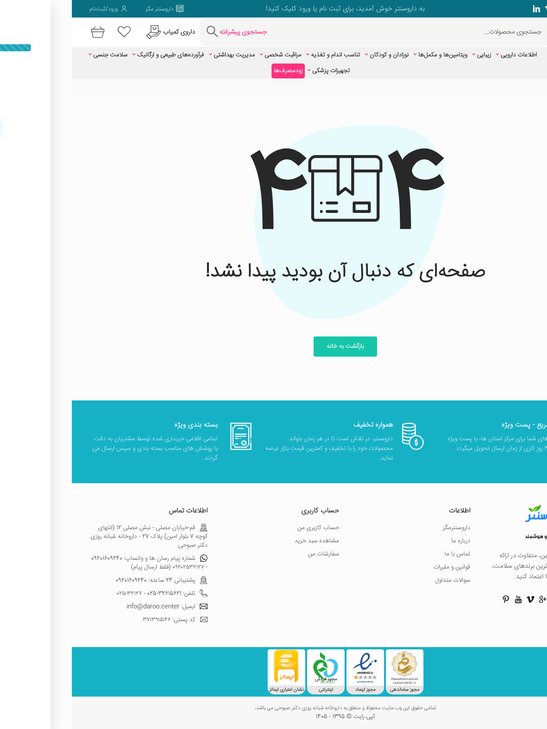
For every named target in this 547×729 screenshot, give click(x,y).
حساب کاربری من (246, 528)
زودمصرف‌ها (216, 71)
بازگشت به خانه (273, 346)
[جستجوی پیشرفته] (163, 32)
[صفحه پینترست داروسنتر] (434, 599)
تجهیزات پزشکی (259, 71)
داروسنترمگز (385, 528)
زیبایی (412, 55)
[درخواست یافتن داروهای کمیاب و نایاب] (97, 32)
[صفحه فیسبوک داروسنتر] (526, 9)
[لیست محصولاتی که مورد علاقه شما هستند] (52, 32)
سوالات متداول (381, 580)
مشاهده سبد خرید (244, 541)
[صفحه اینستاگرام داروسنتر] (495, 599)
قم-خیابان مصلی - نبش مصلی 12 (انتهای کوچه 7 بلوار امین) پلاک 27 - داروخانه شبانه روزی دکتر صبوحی (77, 537)
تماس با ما (386, 554)
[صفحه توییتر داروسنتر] (514, 9)
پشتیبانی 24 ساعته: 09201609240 (90, 580)
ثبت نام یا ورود (247, 9)
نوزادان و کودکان (317, 55)
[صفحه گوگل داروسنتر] (501, 9)
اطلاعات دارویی (447, 55)
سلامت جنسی (38, 55)
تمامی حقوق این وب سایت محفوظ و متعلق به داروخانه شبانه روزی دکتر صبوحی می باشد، (273, 708)
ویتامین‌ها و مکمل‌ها (370, 55)
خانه (524, 87)
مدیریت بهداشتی (162, 55)
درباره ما (389, 541)
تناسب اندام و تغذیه (263, 55)
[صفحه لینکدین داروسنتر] (465, 9)
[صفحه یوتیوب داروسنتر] (446, 599)
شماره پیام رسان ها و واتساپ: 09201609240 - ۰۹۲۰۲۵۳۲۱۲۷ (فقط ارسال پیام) (77, 563)
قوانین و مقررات (380, 567)
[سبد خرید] (24, 32)
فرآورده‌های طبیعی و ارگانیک (98, 55)
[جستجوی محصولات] (338, 32)
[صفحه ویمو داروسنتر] (477, 9)
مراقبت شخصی (211, 55)
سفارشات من (251, 554)
